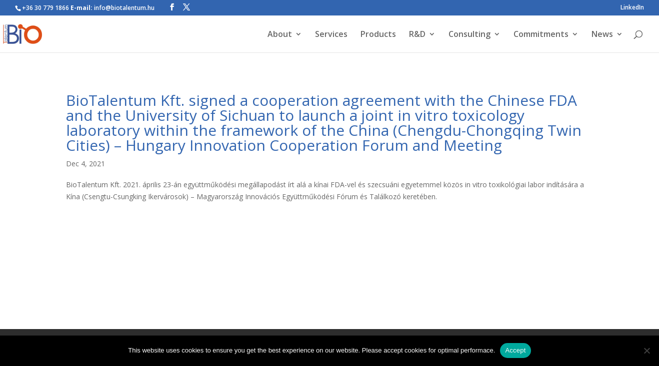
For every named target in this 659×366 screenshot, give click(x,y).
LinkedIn (632, 7)
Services (331, 34)
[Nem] (647, 351)
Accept (515, 350)
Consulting (469, 34)
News (602, 34)
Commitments (541, 34)
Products (378, 34)
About (280, 34)
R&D (417, 34)
